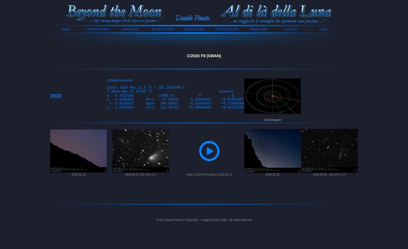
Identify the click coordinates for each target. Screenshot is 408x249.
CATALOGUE (130, 29)
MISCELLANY (259, 29)
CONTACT (291, 29)
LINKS (323, 29)
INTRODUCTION (98, 29)
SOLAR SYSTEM (162, 29)
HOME (66, 29)
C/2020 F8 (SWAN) (204, 56)
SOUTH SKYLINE (226, 29)
